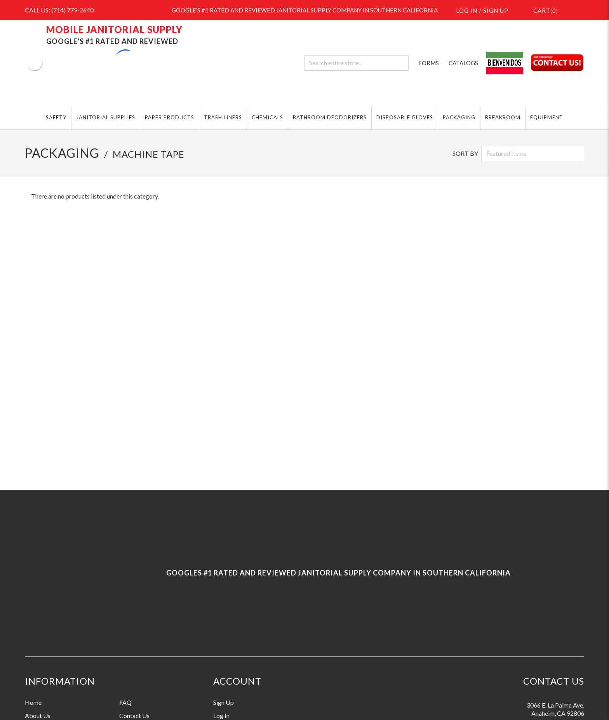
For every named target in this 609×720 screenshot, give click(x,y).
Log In (221, 715)
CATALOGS (463, 62)
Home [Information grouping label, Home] (33, 702)
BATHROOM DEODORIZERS (330, 117)
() (541, 10)
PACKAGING (459, 117)
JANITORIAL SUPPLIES (105, 117)
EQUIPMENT (546, 117)
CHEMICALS (267, 117)
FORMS (428, 62)
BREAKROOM (502, 117)
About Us (37, 715)
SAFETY (56, 117)
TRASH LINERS (223, 117)
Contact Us (134, 715)
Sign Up (223, 702)
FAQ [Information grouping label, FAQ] (125, 702)
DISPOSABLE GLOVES (404, 117)
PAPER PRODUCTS (169, 117)
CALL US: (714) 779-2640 (59, 10)
